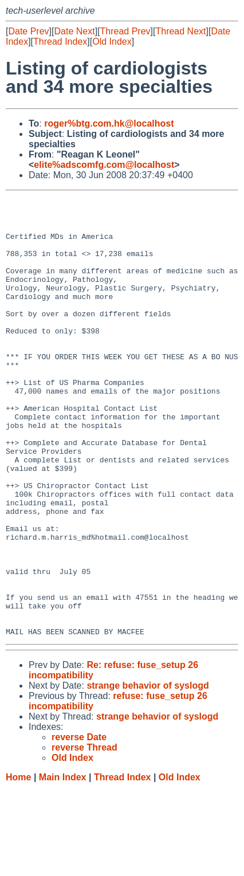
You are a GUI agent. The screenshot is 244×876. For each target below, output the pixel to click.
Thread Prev (125, 31)
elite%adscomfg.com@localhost (104, 165)
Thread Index (60, 41)
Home (18, 865)
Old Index (111, 41)
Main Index (62, 865)
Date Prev (28, 31)
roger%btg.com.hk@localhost (109, 123)
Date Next (74, 31)
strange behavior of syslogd (147, 773)
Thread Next (180, 31)
